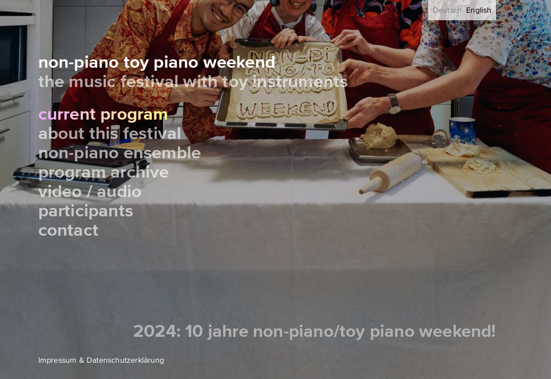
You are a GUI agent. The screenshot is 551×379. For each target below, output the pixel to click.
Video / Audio (90, 191)
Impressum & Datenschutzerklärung (101, 360)
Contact (68, 230)
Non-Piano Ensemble (119, 153)
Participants (85, 211)
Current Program (103, 114)
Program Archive (103, 172)
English (478, 10)
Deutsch (447, 10)
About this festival (110, 133)
